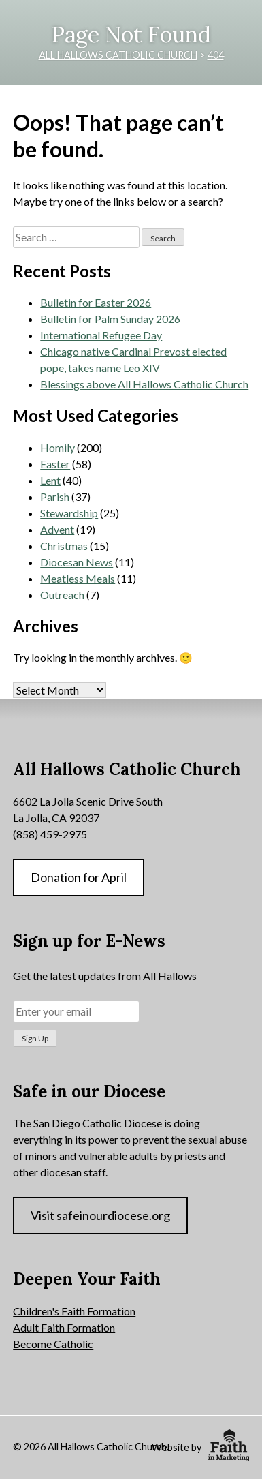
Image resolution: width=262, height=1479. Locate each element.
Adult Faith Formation (64, 1327)
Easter (55, 463)
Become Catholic (53, 1343)
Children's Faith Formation (74, 1311)
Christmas (64, 545)
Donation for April (79, 877)
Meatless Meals (77, 578)
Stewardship (69, 512)
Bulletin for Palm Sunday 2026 (110, 318)
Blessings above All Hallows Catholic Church (144, 384)
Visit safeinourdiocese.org (100, 1215)
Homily (57, 447)
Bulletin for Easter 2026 (95, 302)
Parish (54, 496)
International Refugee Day (101, 335)
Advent (57, 529)
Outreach (62, 594)
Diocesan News (76, 561)
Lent (50, 480)
